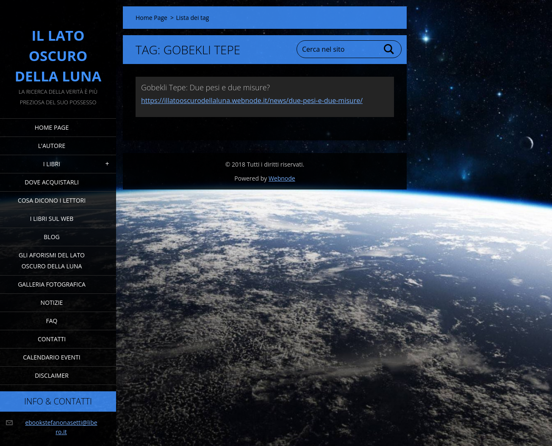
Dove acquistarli (52, 182)
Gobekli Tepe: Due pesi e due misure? (205, 87)
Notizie (52, 302)
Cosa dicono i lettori (52, 200)
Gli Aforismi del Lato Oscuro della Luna (52, 260)
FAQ (52, 321)
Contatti (52, 339)
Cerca (389, 49)
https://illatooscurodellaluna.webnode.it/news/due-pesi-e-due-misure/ (252, 100)
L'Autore (51, 146)
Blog (51, 237)
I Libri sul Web (52, 219)
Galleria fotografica (52, 284)
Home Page (52, 127)
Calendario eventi (51, 357)
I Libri (51, 164)
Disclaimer (52, 375)
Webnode (282, 178)
